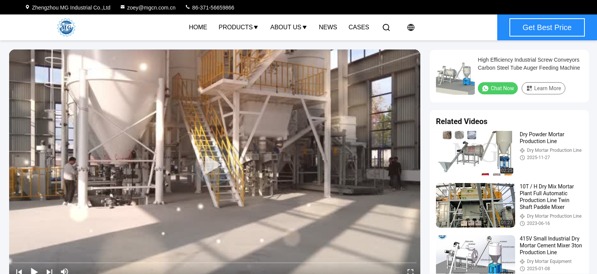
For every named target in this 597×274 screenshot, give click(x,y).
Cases (359, 27)
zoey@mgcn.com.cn (148, 8)
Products (239, 27)
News (328, 27)
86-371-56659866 (209, 8)
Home (198, 27)
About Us (289, 27)
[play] (214, 165)
